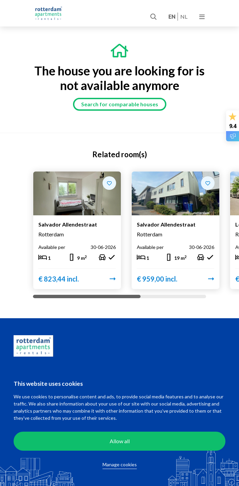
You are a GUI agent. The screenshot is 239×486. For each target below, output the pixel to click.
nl (183, 16)
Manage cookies (120, 464)
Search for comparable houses (119, 104)
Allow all (120, 441)
